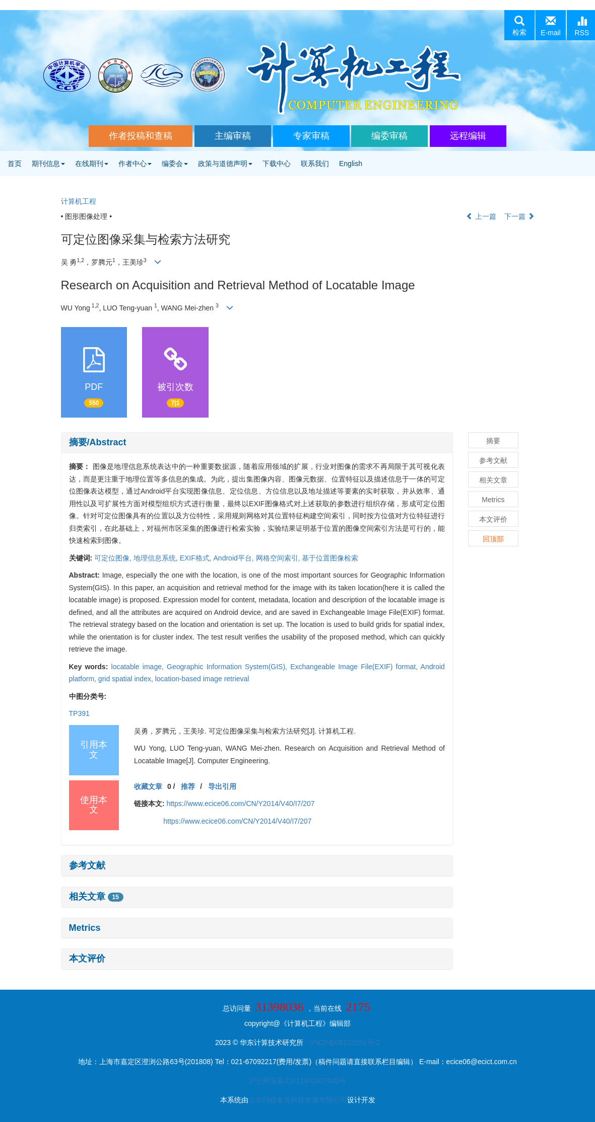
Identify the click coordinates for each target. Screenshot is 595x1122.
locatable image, (139, 667)
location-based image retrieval (202, 679)
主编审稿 (233, 136)
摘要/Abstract (97, 442)
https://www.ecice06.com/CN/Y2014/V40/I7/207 (240, 803)
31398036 (279, 1006)
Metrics (85, 928)
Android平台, (235, 558)
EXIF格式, (197, 558)
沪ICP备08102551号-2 (344, 1042)
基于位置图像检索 (330, 558)
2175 (358, 1006)
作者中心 (135, 163)
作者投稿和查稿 (140, 136)
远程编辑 (468, 136)
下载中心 (276, 163)
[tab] (256, 443)
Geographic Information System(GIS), (228, 667)
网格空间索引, (279, 558)
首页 (15, 163)
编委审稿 (389, 136)
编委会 (175, 163)
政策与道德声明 (225, 163)
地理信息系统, (157, 558)
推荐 (188, 786)
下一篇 (519, 216)
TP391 (79, 713)
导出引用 (222, 786)
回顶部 (493, 539)
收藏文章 (148, 786)
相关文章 (96, 897)
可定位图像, (114, 558)
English (350, 163)
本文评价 (87, 958)
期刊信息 (48, 163)
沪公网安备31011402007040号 (297, 1081)
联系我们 (315, 163)
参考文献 (87, 865)
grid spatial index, (126, 679)
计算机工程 (78, 201)
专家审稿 (311, 136)
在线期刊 (91, 163)
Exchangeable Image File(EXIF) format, (355, 667)
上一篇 (481, 216)
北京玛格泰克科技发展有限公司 (297, 1100)
